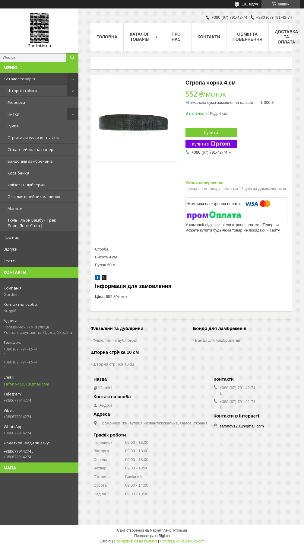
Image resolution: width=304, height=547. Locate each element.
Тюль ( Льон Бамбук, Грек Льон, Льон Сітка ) (32, 222)
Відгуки (10, 249)
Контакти (209, 36)
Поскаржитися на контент (135, 541)
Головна (107, 36)
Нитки (13, 114)
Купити (211, 132)
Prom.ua (180, 530)
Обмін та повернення (247, 37)
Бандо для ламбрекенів (30, 161)
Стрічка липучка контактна (34, 137)
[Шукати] (72, 57)
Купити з (211, 144)
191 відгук (250, 4)
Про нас (11, 237)
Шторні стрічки (22, 90)
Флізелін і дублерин (26, 184)
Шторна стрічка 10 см (113, 364)
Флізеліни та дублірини (115, 340)
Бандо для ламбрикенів (217, 340)
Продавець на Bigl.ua (152, 536)
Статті (10, 261)
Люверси (16, 102)
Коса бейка (18, 173)
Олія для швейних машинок (34, 196)
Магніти (15, 208)
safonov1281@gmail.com (26, 384)
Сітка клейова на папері (31, 149)
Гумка (13, 126)
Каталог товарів (19, 79)
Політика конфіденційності (182, 541)
